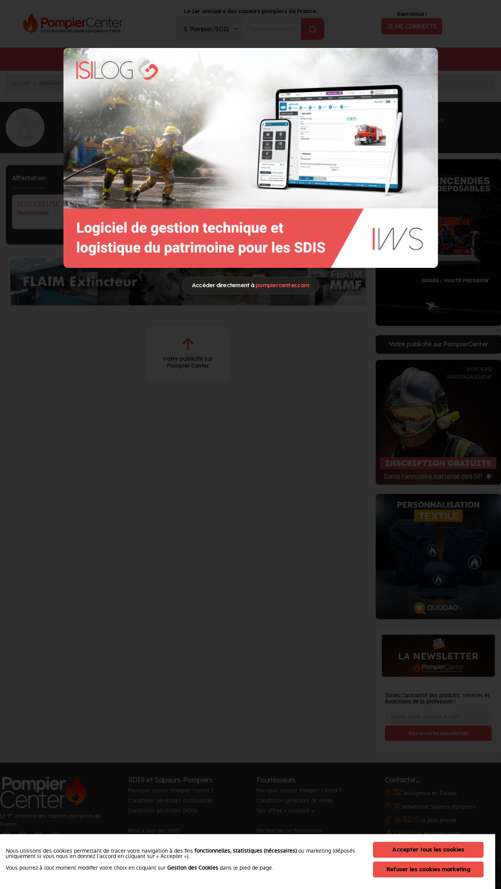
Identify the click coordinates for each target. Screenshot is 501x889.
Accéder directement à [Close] (250, 285)
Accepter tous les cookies (428, 849)
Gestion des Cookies (192, 867)
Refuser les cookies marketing (428, 869)
